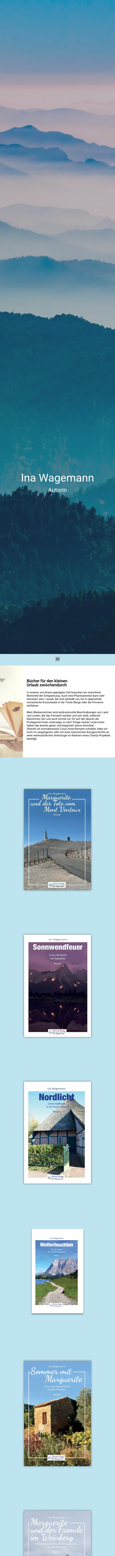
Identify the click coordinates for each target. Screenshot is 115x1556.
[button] (57, 659)
